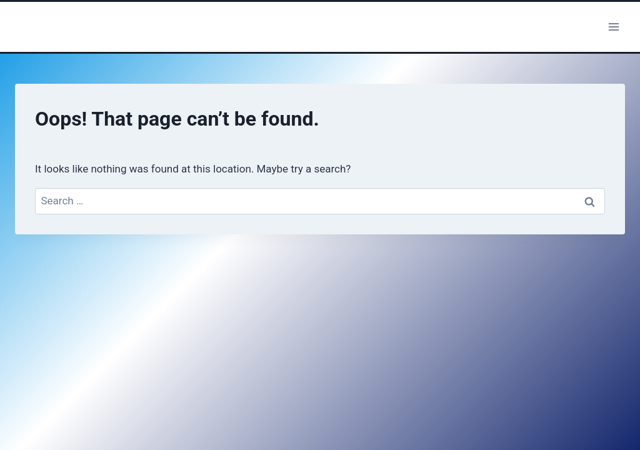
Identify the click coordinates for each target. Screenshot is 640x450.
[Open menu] (613, 26)
